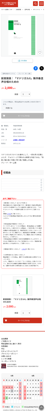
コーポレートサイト (8, 361)
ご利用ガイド (6, 341)
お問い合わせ (6, 356)
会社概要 (4, 338)
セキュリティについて (9, 351)
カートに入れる (24, 116)
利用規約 (4, 346)
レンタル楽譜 (6, 358)
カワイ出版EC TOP (6, 9)
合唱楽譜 (18, 9)
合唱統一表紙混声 (19, 140)
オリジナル (36, 9)
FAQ (2, 348)
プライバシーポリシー (9, 353)
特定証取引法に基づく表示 (11, 343)
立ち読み (24, 61)
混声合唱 (27, 9)
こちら (9, 214)
